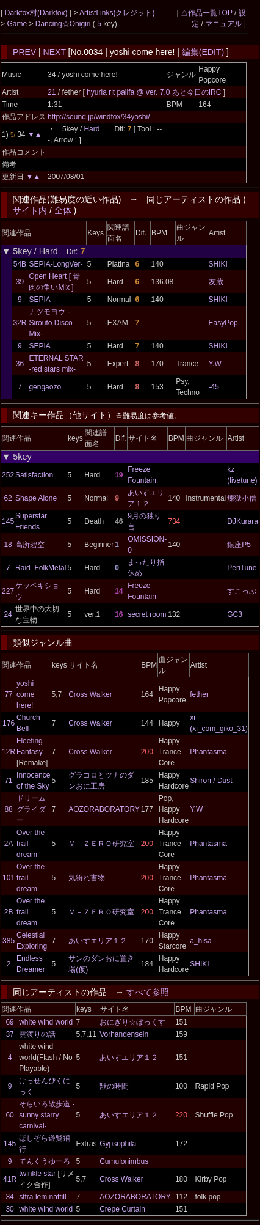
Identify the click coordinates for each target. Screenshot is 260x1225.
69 (9, 1022)
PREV (24, 52)
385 (8, 940)
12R (8, 752)
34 (9, 1197)
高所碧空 (30, 544)
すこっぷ (241, 591)
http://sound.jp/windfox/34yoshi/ (99, 116)
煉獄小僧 (241, 498)
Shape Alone (36, 498)
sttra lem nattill (42, 1197)
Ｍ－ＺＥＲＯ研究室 (101, 843)
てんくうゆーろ (44, 1161)
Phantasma (208, 752)
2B (8, 912)
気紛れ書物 (86, 878)
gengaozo (45, 387)
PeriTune (241, 568)
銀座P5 (239, 544)
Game (18, 24)
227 (8, 591)
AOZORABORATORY (104, 809)
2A (8, 843)
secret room (147, 614)
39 (20, 282)
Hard (91, 129)
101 (8, 878)
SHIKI (218, 264)
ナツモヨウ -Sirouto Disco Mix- (50, 322)
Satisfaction (34, 475)
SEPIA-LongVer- (55, 264)
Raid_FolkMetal (40, 568)
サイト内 (30, 210)
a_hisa (200, 940)
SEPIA (39, 299)
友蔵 (216, 282)
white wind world (46, 1022)
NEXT (54, 52)
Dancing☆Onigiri (64, 24)
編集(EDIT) (203, 52)
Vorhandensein (123, 1034)
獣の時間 (114, 1086)
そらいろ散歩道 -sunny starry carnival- (46, 1115)
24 (8, 614)
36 (20, 363)
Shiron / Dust (211, 780)
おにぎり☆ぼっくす (132, 1022)
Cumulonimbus (123, 1161)
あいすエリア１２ (97, 940)
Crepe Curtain (122, 1209)
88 (8, 809)
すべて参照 (147, 992)
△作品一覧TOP (206, 13)
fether (199, 694)
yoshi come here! (25, 694)
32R (19, 322)
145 (8, 521)
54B (19, 264)
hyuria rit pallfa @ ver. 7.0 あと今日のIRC (155, 92)
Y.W (215, 363)
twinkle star (37, 1173)
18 (8, 544)
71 (8, 780)
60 (9, 1115)
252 (8, 475)
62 (8, 498)
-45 (214, 387)
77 (8, 694)
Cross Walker (90, 694)
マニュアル (223, 24)
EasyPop (223, 322)
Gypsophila (117, 1143)
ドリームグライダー (31, 809)
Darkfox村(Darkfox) (37, 13)
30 (9, 1209)
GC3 (234, 614)
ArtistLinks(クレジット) (116, 13)
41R (9, 1179)
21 (52, 92)
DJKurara (242, 521)
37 (9, 1034)
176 (8, 723)
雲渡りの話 (37, 1034)
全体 (62, 210)
